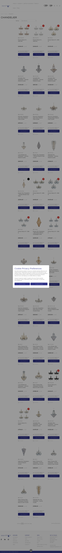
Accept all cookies (39, 284)
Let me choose (22, 284)
